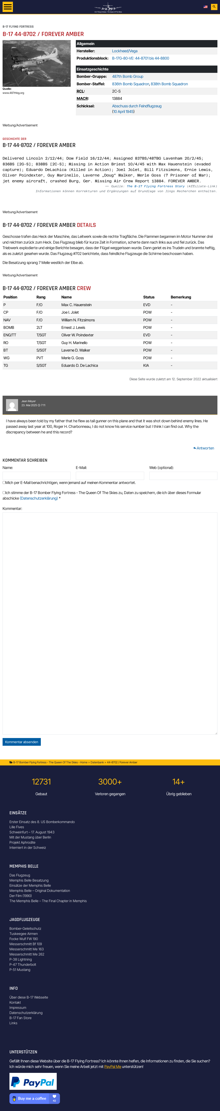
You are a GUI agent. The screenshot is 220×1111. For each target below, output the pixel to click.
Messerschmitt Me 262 (26, 954)
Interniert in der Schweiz (27, 847)
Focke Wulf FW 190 (23, 939)
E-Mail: (81, 467)
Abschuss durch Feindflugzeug (137, 106)
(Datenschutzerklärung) (39, 498)
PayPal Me (112, 1066)
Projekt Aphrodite (22, 842)
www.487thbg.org (13, 92)
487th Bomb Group (127, 76)
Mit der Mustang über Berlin (30, 837)
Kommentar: (12, 508)
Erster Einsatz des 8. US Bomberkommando (42, 822)
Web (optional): (161, 467)
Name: (8, 467)
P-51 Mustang (19, 969)
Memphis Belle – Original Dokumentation (39, 890)
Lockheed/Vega (125, 51)
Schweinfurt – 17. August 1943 (32, 832)
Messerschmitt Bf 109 (25, 944)
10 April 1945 (123, 111)
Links (13, 1023)
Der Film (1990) (20, 896)
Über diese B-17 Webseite (28, 997)
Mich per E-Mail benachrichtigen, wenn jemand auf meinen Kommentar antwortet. (69, 482)
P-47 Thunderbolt (22, 964)
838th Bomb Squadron (169, 84)
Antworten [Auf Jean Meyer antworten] (203, 448)
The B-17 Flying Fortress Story (156, 186)
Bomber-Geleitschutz (25, 928)
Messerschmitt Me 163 (26, 949)
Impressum (17, 1007)
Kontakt (15, 1002)
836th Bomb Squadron (130, 84)
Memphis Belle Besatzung (29, 880)
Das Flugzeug (19, 875)
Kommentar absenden (21, 742)
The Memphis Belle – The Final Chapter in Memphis (48, 901)
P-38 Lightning (20, 959)
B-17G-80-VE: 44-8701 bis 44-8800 (140, 58)
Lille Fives (16, 827)
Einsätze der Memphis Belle (30, 885)
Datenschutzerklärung (26, 1013)
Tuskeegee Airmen (23, 933)
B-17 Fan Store (20, 1018)
